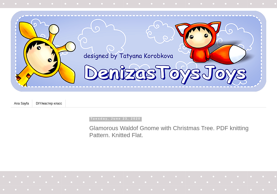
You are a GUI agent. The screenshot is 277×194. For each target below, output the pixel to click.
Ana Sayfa (21, 103)
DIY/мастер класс (49, 103)
